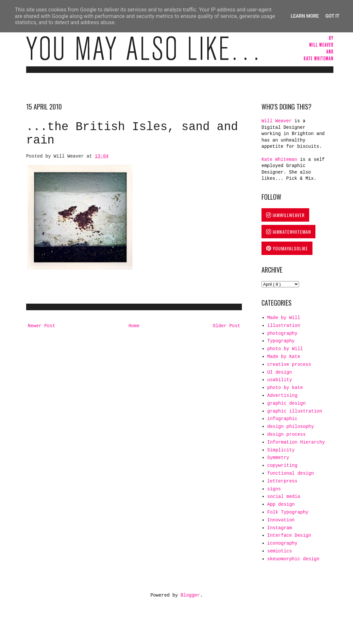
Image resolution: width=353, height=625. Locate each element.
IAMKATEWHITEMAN (288, 231)
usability (279, 379)
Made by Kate (283, 356)
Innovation (281, 520)
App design (281, 504)
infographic (282, 418)
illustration (283, 325)
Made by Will (283, 317)
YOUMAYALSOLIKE (287, 248)
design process (286, 434)
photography (282, 333)
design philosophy (290, 426)
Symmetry (278, 457)
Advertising (282, 395)
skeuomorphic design (293, 559)
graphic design (286, 403)
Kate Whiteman (279, 159)
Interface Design (289, 535)
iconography (282, 543)
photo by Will (285, 348)
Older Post (226, 326)
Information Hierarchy (296, 442)
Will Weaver (277, 121)
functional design (290, 473)
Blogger (190, 595)
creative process (289, 364)
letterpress (282, 481)
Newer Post (41, 326)
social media (283, 496)
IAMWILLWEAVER (285, 214)
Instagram (279, 528)
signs (274, 489)
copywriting (282, 465)
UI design (279, 372)
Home (134, 326)
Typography (281, 341)
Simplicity (281, 450)
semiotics (279, 551)
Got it (332, 16)
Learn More (305, 16)
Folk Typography (288, 512)
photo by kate (285, 387)
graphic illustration (294, 411)
